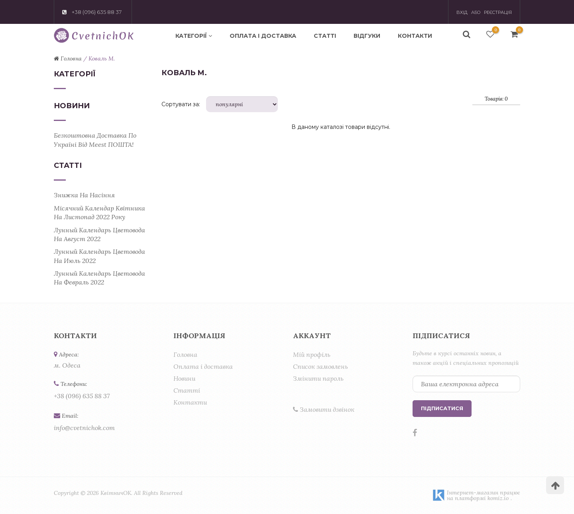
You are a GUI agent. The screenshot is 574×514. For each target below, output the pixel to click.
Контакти (415, 35)
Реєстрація (498, 12)
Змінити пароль (318, 378)
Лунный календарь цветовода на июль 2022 (99, 255)
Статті (325, 35)
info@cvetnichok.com (84, 428)
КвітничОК (115, 492)
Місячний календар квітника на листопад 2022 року (99, 212)
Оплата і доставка (263, 35)
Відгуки (367, 35)
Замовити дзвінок (323, 409)
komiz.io (498, 498)
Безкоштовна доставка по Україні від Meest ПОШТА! (95, 139)
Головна (185, 354)
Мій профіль (311, 354)
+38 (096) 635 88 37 (82, 396)
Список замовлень (320, 366)
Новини (184, 378)
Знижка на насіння (84, 195)
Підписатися (442, 408)
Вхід (462, 12)
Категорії (193, 35)
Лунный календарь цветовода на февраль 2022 (99, 277)
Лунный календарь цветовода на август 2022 (99, 234)
